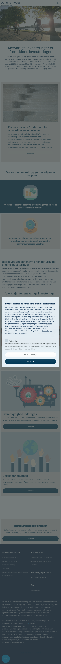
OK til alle (30, 361)
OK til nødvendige (30, 355)
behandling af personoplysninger (38, 326)
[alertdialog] (30, 332)
